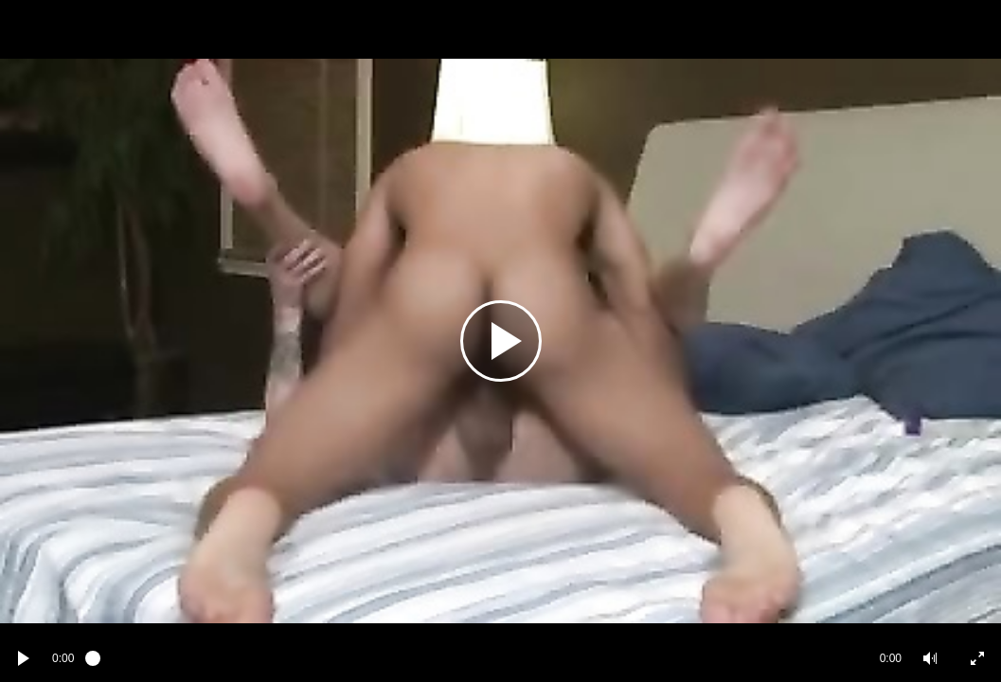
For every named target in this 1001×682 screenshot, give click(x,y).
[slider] (476, 658)
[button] (930, 658)
